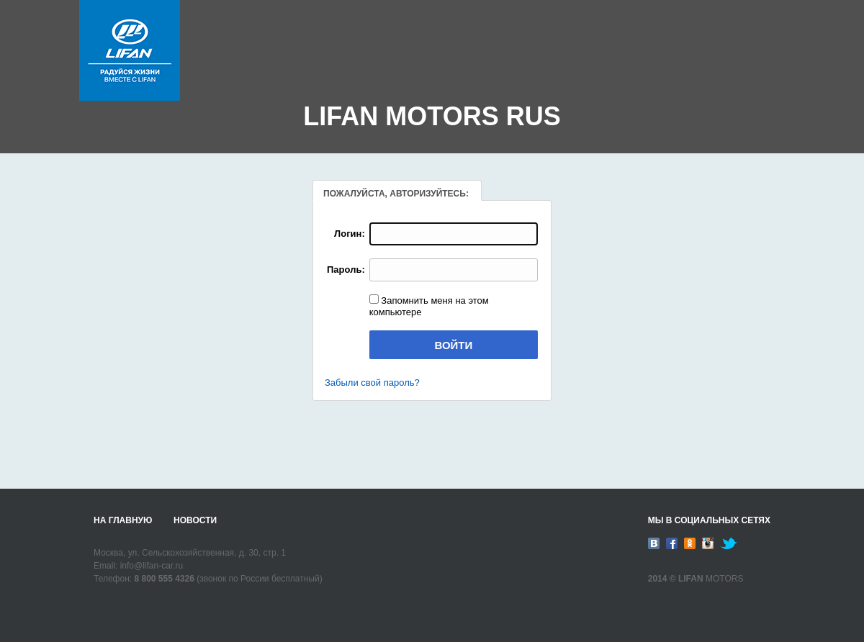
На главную (123, 520)
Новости (195, 520)
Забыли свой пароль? (372, 382)
